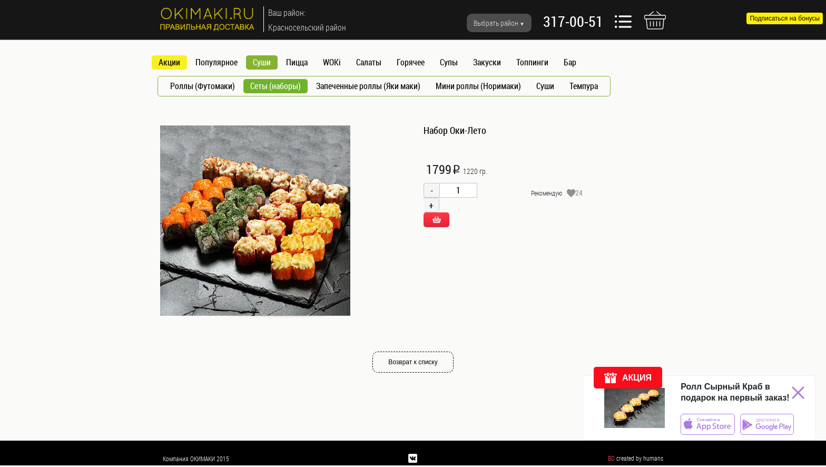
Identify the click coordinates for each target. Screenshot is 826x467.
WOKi (332, 62)
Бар (570, 62)
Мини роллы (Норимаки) (478, 86)
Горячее (411, 62)
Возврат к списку (413, 362)
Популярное (216, 62)
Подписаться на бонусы (785, 18)
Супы (449, 62)
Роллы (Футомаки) (202, 86)
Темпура (583, 86)
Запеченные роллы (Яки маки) (368, 86)
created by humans (639, 458)
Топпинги (532, 62)
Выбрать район (496, 23)
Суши (262, 62)
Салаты (368, 62)
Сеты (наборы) (275, 86)
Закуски (487, 62)
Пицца (297, 62)
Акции (169, 62)
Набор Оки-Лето (455, 130)
